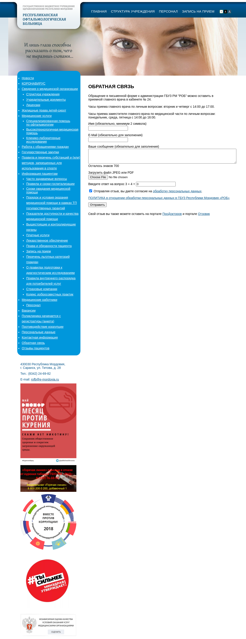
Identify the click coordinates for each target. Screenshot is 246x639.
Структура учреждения (42, 94)
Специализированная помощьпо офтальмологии (48, 122)
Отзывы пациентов (35, 348)
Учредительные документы (46, 99)
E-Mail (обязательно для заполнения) (115, 135)
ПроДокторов (172, 216)
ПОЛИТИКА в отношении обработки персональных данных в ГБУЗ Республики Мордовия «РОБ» (159, 200)
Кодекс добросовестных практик (49, 294)
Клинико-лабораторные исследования (43, 139)
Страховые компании (41, 289)
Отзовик (204, 216)
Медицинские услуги (37, 116)
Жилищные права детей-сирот (44, 110)
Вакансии (29, 310)
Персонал (33, 305)
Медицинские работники (39, 300)
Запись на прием (38, 251)
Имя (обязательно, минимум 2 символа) (117, 123)
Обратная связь (33, 343)
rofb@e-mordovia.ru (45, 379)
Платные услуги (38, 235)
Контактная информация (40, 337)
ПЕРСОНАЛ (168, 11)
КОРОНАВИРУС (33, 83)
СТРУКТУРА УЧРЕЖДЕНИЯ (133, 11)
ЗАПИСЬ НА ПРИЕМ (198, 11)
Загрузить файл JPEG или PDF (111, 175)
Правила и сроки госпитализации (50, 184)
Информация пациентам (40, 173)
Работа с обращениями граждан (45, 147)
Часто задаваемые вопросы (46, 179)
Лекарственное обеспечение (47, 240)
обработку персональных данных (177, 194)
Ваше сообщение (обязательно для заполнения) (123, 146)
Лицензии (33, 105)
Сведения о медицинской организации (50, 89)
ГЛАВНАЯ (99, 11)
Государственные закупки (40, 152)
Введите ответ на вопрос (112, 186)
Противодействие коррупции (42, 326)
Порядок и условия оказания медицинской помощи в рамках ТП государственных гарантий (51, 203)
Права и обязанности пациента (49, 246)
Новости (28, 78)
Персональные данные (38, 332)
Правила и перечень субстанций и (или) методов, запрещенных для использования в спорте (51, 163)
